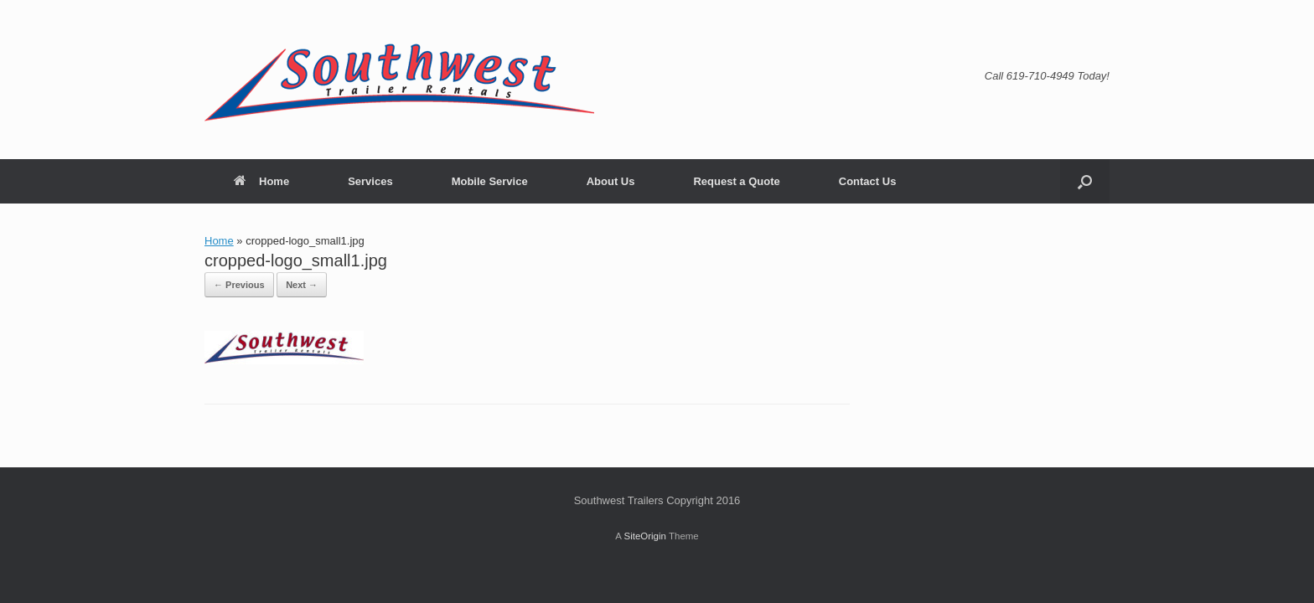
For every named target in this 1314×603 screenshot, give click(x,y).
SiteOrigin (644, 536)
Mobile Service (490, 181)
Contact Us (868, 181)
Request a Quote (736, 181)
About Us (611, 181)
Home (261, 181)
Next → (302, 285)
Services (370, 181)
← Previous (239, 285)
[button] (1085, 181)
